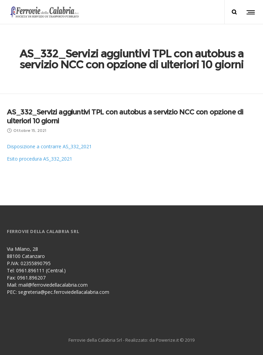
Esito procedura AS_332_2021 (39, 158)
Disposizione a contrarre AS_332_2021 (49, 146)
